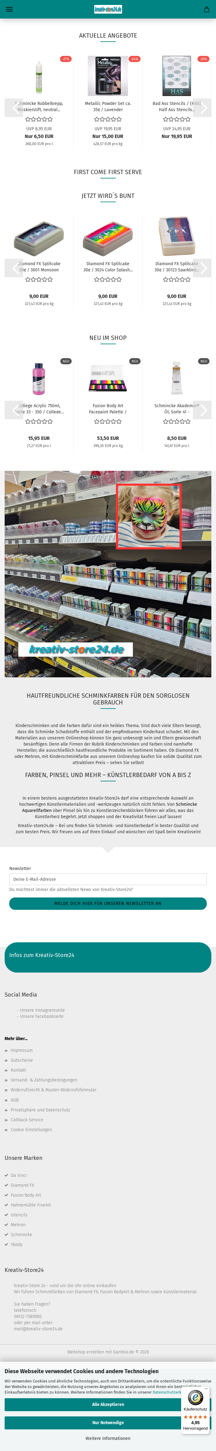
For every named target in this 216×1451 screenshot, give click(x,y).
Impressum (22, 1132)
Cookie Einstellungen (31, 1211)
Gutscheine (22, 1142)
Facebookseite (49, 1098)
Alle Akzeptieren (108, 1404)
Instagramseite (50, 1092)
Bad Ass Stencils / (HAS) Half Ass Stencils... (177, 188)
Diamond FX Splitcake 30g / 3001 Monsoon (39, 348)
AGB (15, 1182)
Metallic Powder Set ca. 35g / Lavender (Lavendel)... (108, 188)
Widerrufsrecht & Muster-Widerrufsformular (53, 1171)
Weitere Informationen (108, 1438)
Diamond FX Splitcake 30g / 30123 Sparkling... (177, 348)
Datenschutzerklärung (173, 1392)
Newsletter (20, 950)
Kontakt (18, 1152)
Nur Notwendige (108, 1422)
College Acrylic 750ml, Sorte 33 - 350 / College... (39, 490)
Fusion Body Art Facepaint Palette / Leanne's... (108, 490)
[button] (14, 189)
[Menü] (206, 1390)
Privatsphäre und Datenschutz (40, 1191)
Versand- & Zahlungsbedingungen (44, 1162)
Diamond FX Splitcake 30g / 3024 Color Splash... (108, 348)
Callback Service (27, 1201)
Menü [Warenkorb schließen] (9, 9)
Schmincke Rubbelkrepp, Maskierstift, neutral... (39, 188)
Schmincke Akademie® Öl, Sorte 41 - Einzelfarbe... (177, 490)
